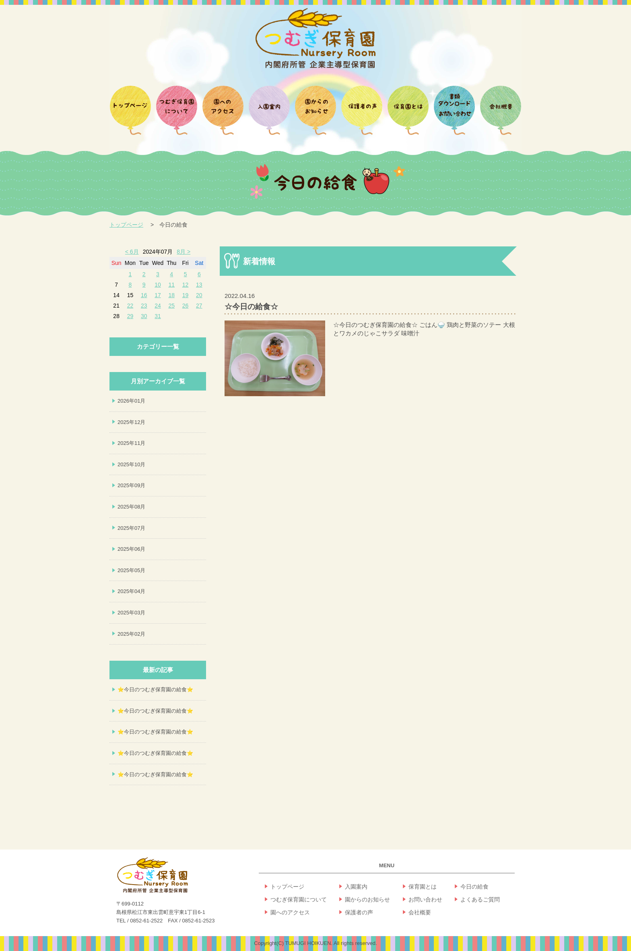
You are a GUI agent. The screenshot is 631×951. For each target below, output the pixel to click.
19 (185, 295)
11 (171, 284)
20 (199, 295)
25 (171, 305)
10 (158, 284)
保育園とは (422, 886)
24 (158, 305)
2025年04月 (131, 591)
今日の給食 (474, 886)
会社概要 (419, 912)
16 (144, 295)
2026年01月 (131, 401)
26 (185, 305)
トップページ (126, 224)
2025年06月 (131, 549)
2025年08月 (131, 507)
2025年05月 (131, 570)
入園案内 (356, 886)
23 (144, 305)
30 (144, 316)
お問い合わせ (425, 899)
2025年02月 (131, 634)
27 (199, 305)
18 (171, 295)
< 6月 (132, 251)
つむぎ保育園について (298, 899)
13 (199, 284)
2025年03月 (131, 613)
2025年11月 (131, 443)
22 (130, 305)
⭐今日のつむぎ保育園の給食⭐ (155, 689)
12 (185, 284)
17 (158, 295)
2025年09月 (131, 485)
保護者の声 (359, 912)
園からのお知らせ (367, 899)
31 (158, 316)
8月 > (183, 251)
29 (130, 316)
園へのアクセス (290, 912)
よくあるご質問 (480, 899)
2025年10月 (131, 464)
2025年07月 (131, 528)
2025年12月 (131, 422)
